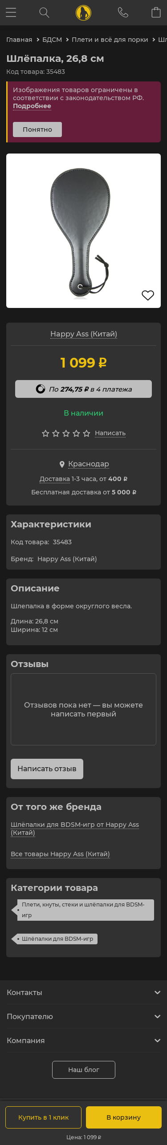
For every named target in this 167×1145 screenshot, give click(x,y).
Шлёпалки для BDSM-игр (57, 938)
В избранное (148, 295)
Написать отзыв (47, 769)
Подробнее (32, 106)
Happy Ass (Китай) (83, 334)
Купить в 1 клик (43, 1117)
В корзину (123, 1117)
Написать (110, 433)
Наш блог (83, 1070)
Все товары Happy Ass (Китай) (60, 854)
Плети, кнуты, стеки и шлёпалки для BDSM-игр (83, 909)
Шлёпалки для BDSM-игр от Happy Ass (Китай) (75, 829)
